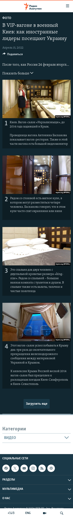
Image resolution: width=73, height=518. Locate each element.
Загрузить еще (36, 404)
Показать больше (17, 73)
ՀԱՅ (11, 513)
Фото (6, 18)
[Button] (13, 55)
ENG (28, 513)
